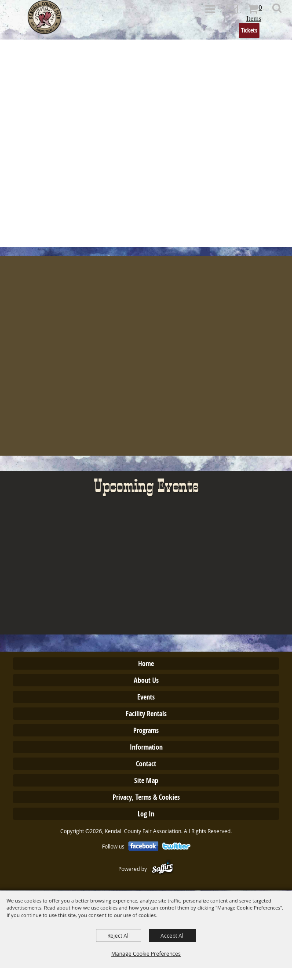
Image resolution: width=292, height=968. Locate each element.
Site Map (146, 780)
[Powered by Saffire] (162, 868)
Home (146, 663)
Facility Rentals (146, 713)
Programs (146, 730)
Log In (146, 814)
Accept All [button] (173, 935)
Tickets (249, 30)
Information (146, 747)
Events (146, 697)
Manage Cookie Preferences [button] (146, 953)
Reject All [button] (118, 935)
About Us (146, 680)
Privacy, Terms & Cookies (146, 797)
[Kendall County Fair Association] (44, 17)
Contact (146, 764)
